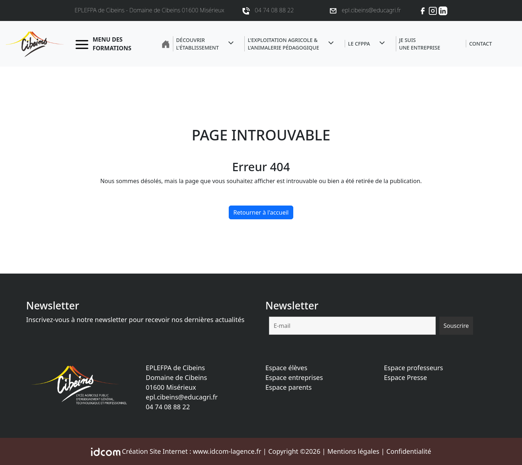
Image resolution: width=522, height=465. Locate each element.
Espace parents (288, 387)
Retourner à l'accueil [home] (261, 212)
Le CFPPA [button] (359, 43)
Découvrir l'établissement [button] (197, 44)
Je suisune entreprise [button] (419, 44)
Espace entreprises (294, 377)
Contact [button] (480, 43)
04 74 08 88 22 (168, 406)
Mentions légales (353, 451)
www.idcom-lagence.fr (227, 451)
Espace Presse (405, 377)
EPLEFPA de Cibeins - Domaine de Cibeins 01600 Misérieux (149, 10)
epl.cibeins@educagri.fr (182, 397)
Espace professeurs (413, 367)
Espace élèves (286, 367)
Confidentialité (408, 451)
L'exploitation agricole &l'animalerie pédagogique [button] (283, 44)
